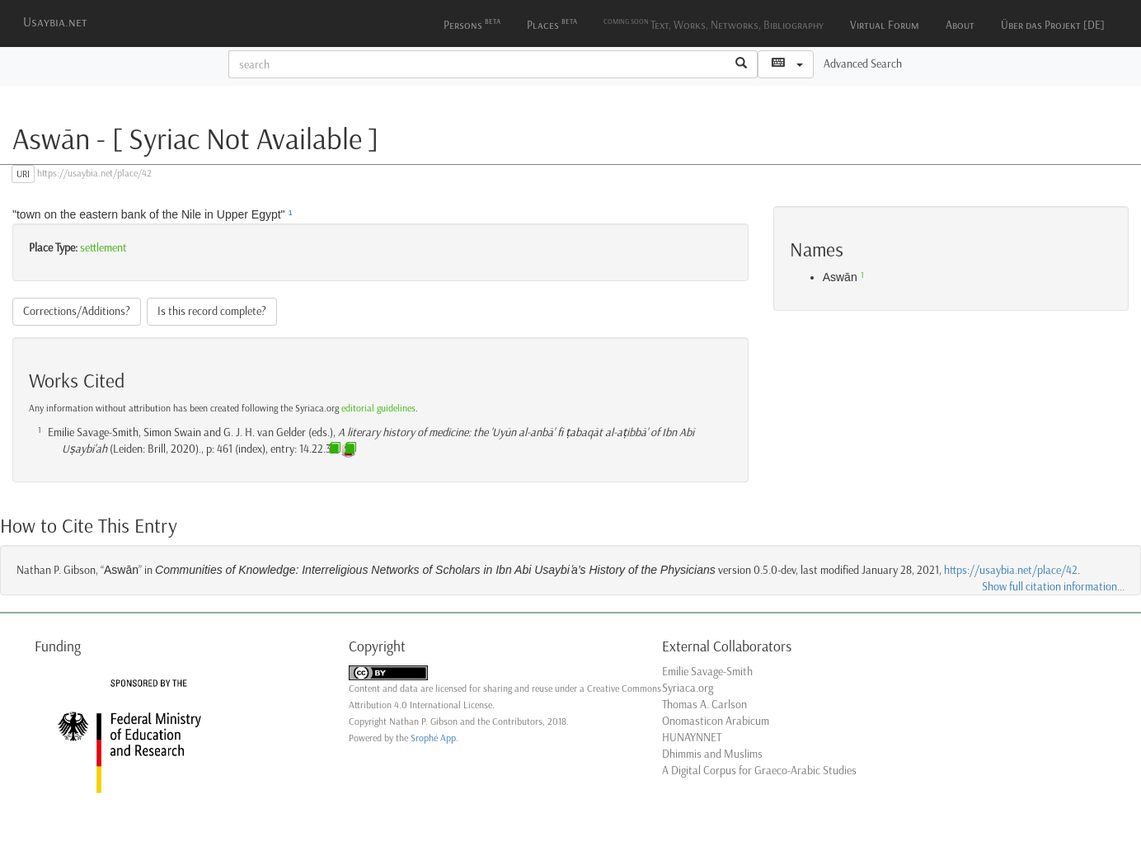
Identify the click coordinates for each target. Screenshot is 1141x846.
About (960, 25)
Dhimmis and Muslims (712, 754)
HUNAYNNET (691, 738)
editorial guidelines (378, 408)
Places (552, 23)
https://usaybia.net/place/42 (1011, 570)
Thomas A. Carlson (704, 705)
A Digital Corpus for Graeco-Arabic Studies (759, 771)
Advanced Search (863, 64)
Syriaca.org (687, 688)
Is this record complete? (211, 311)
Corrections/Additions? (76, 311)
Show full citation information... (1053, 587)
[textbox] (477, 64)
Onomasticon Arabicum (715, 721)
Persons (472, 23)
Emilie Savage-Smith (707, 672)
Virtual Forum (884, 25)
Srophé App (433, 738)
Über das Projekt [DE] (1053, 25)
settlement (103, 248)
